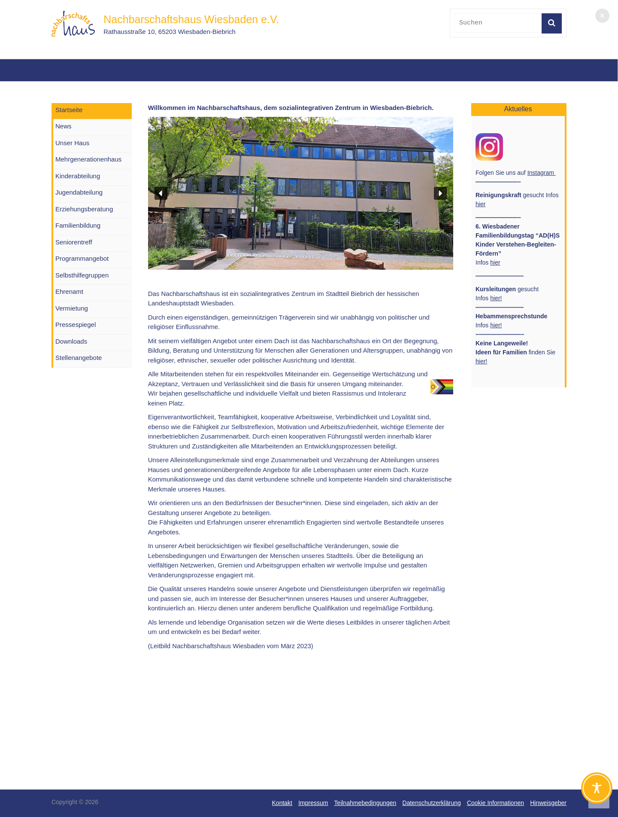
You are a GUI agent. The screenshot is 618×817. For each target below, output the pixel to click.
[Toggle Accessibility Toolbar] (597, 792)
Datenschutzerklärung (432, 802)
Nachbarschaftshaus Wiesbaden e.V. (191, 19)
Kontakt (282, 802)
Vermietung (71, 308)
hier (480, 204)
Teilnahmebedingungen (365, 802)
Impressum (313, 802)
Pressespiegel (75, 324)
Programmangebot (82, 258)
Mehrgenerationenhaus (88, 159)
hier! (496, 298)
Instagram (541, 172)
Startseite (68, 109)
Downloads (71, 341)
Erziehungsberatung (84, 209)
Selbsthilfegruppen (82, 275)
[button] (160, 193)
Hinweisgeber (548, 802)
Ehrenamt (69, 291)
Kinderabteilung (77, 176)
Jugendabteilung (79, 192)
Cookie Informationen (495, 802)
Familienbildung (77, 225)
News (63, 126)
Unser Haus (72, 142)
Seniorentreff (73, 242)
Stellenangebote (78, 357)
